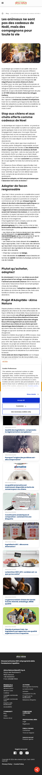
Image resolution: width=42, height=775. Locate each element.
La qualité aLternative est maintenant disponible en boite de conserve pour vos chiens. (19, 487)
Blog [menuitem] (5, 713)
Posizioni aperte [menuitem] (28, 739)
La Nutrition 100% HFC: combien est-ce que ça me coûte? (21, 573)
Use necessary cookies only (21, 412)
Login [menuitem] (24, 722)
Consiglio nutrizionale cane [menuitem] (11, 700)
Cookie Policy (19, 764)
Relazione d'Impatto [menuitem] (29, 700)
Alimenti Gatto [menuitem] (8, 688)
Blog (7, 13)
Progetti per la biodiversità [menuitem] (27, 697)
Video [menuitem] (5, 716)
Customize (21, 406)
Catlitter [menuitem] (6, 693)
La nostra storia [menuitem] (28, 689)
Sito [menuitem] (24, 715)
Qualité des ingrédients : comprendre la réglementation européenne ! (20, 431)
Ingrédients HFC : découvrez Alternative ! (16, 545)
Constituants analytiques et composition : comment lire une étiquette (18, 517)
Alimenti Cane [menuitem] (8, 691)
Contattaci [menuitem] (26, 730)
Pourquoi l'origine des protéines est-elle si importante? (20, 458)
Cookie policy (33, 386)
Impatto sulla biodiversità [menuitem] (8, 703)
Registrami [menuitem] (26, 724)
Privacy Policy (7, 764)
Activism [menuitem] (25, 691)
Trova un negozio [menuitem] (28, 733)
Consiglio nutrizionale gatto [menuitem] (11, 696)
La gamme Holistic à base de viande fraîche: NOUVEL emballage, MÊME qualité (20, 602)
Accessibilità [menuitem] (8, 707)
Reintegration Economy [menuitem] (30, 687)
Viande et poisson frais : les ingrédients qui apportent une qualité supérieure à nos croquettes (21, 631)
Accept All (21, 400)
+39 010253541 (9, 677)
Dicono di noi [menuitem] (8, 718)
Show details (31, 394)
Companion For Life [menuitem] (29, 694)
